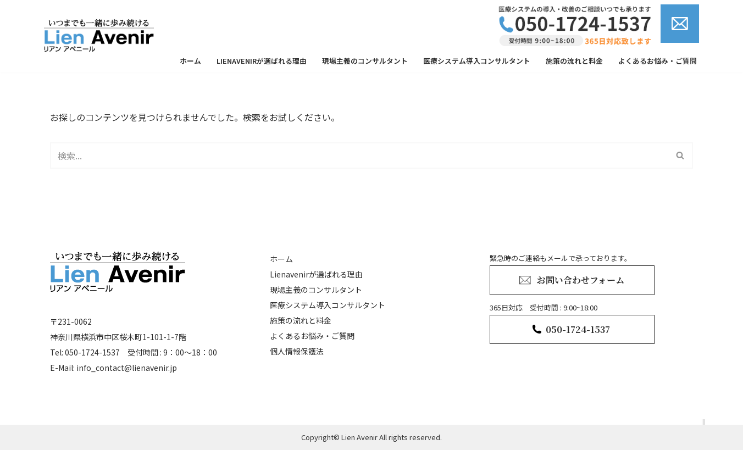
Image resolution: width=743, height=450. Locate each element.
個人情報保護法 (297, 351)
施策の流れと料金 (574, 60)
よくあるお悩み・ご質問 (657, 60)
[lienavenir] (101, 35)
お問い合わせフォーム (580, 280)
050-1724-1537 (578, 329)
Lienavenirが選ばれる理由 (262, 60)
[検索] (359, 155)
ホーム (190, 60)
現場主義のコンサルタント (365, 60)
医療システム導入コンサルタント (476, 60)
